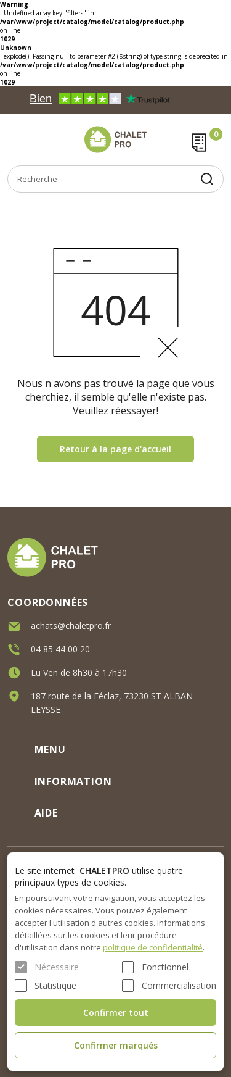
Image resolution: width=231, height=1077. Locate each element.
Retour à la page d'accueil (115, 449)
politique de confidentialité (153, 947)
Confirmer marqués (116, 1045)
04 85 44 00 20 (60, 648)
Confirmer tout (115, 1012)
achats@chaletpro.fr (71, 624)
